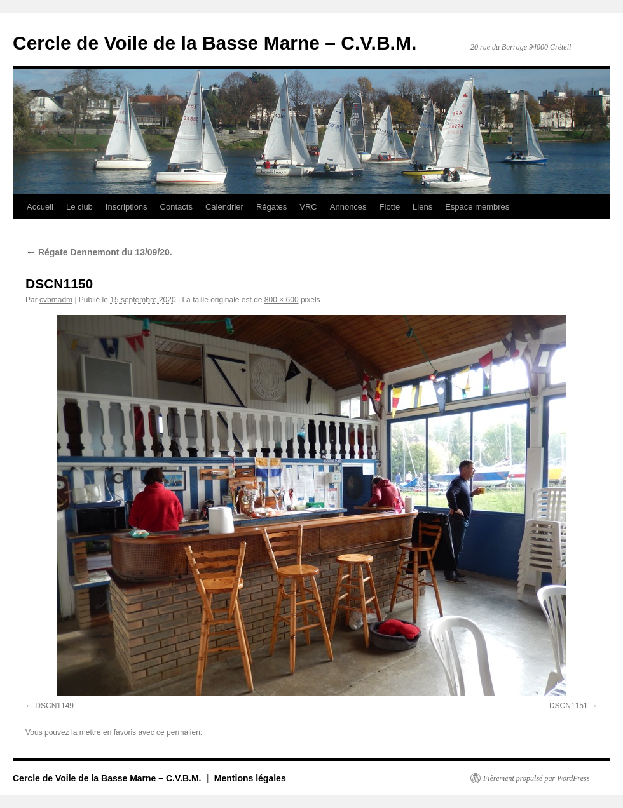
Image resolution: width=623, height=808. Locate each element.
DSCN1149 (54, 705)
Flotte (390, 207)
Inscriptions (126, 207)
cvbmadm (55, 299)
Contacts (176, 207)
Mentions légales (250, 778)
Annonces (348, 207)
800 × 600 (281, 299)
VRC (308, 207)
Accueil (40, 207)
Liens (422, 207)
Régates (271, 207)
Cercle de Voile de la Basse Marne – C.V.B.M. (214, 42)
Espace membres (477, 207)
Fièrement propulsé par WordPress (536, 778)
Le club (79, 207)
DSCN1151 (568, 705)
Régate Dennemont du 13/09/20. (98, 252)
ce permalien (178, 732)
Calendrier (224, 207)
